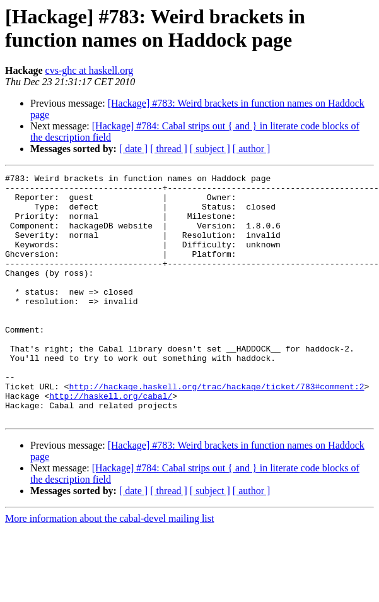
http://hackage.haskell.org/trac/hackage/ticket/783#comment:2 (216, 429)
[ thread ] (168, 148)
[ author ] (252, 148)
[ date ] (133, 148)
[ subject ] (210, 148)
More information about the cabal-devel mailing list (109, 567)
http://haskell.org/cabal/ (110, 441)
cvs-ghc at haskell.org (89, 70)
